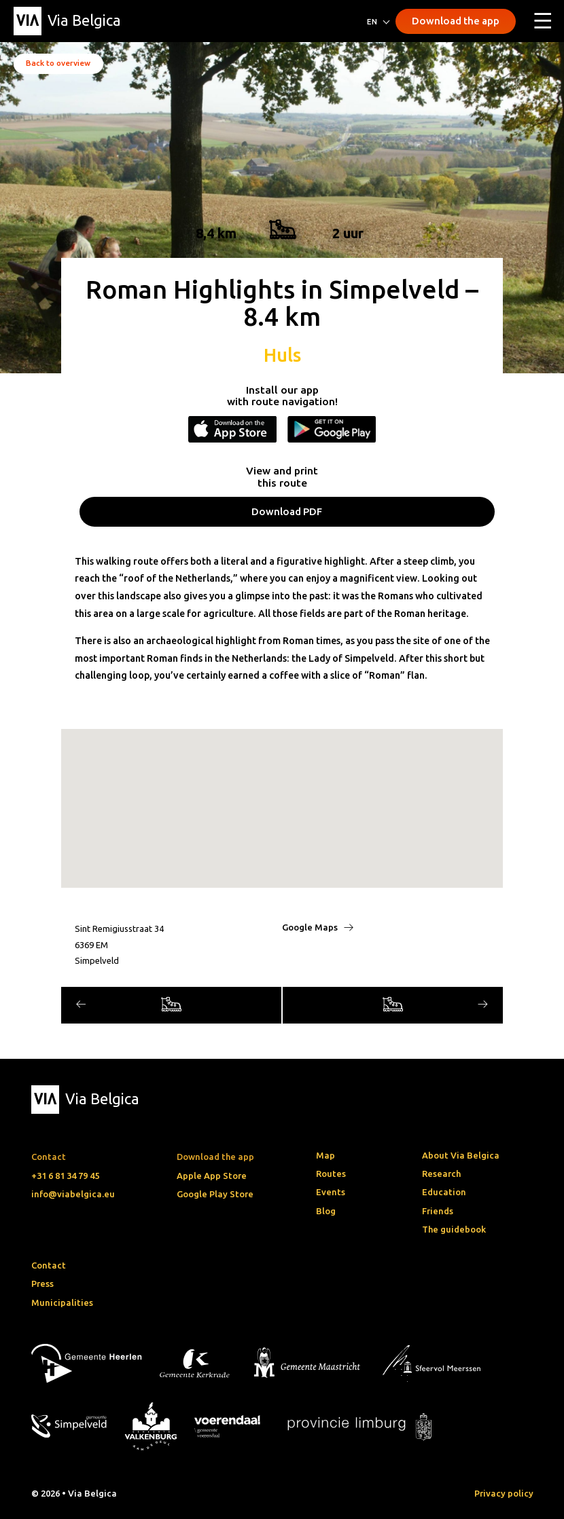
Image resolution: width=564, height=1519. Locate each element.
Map (325, 1155)
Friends (437, 1211)
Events (330, 1192)
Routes (331, 1173)
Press (42, 1283)
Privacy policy (503, 1493)
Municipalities (62, 1302)
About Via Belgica (460, 1155)
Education (444, 1192)
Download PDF (286, 511)
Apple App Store (212, 1175)
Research (441, 1173)
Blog (326, 1211)
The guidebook (454, 1229)
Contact (48, 1265)
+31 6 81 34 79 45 (65, 1175)
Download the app (455, 20)
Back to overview (58, 62)
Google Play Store (215, 1194)
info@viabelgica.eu (73, 1194)
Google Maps (317, 927)
